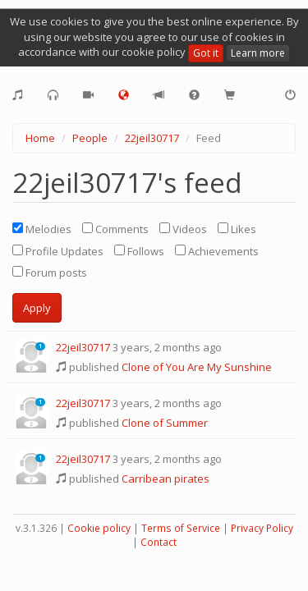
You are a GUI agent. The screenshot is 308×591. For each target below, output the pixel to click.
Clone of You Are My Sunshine (197, 367)
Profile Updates (57, 251)
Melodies (41, 229)
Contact (158, 542)
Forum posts (49, 272)
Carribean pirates (165, 478)
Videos (183, 229)
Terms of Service (180, 528)
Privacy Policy (262, 528)
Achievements (217, 251)
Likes (237, 229)
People (90, 138)
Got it (205, 53)
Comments (115, 229)
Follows (139, 251)
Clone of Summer (165, 422)
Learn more (258, 53)
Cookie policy (99, 528)
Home (40, 138)
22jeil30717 (152, 138)
